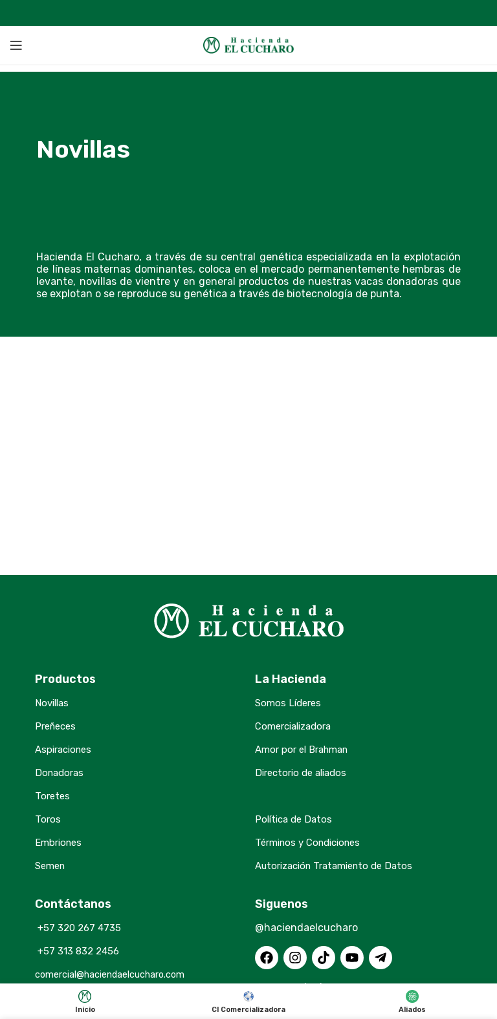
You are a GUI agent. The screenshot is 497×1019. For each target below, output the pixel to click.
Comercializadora (297, 726)
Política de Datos (296, 819)
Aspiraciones (66, 749)
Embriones (60, 842)
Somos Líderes (290, 703)
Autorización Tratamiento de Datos (340, 865)
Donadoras (61, 772)
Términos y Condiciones (312, 842)
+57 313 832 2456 (79, 951)
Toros (48, 819)
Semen (52, 865)
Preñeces (57, 726)
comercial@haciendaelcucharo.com (121, 974)
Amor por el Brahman (306, 749)
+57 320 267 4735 (80, 927)
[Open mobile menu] (16, 45)
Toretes (53, 796)
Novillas (53, 703)
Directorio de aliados (305, 772)
